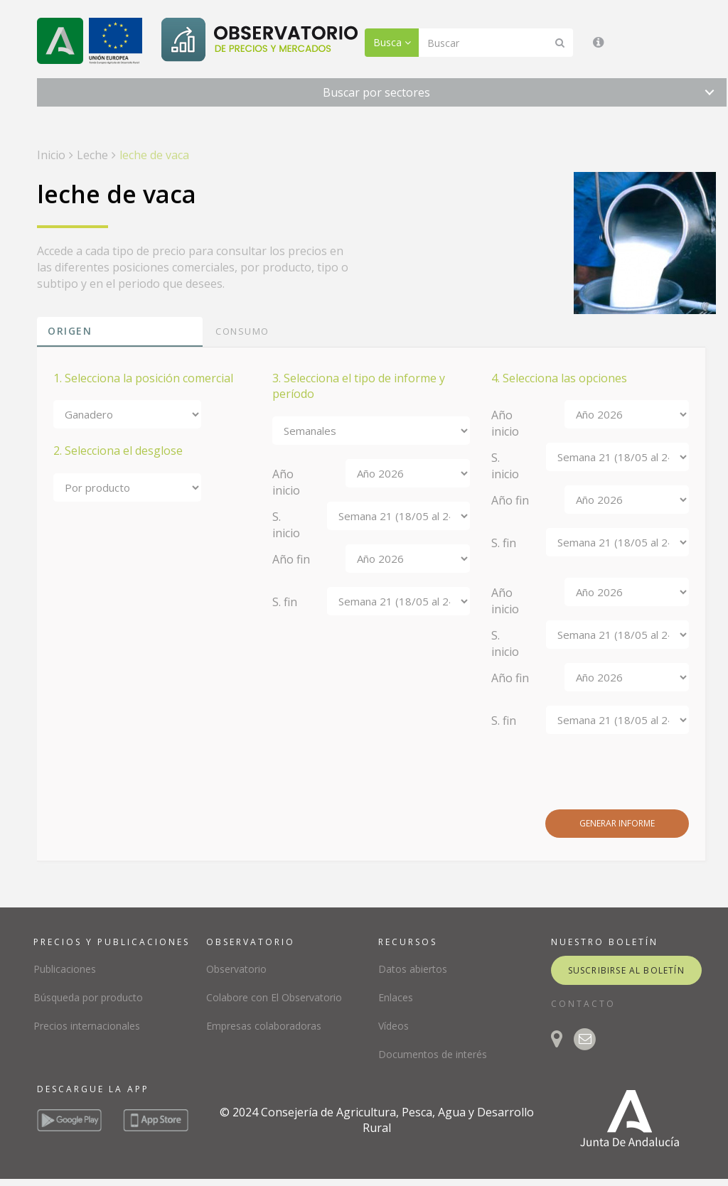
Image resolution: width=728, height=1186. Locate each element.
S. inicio (286, 525)
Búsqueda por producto (88, 997)
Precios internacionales (86, 1026)
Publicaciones (64, 969)
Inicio (51, 155)
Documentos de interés (432, 1054)
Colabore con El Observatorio (274, 997)
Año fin (291, 559)
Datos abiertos (412, 969)
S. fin (284, 602)
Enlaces (395, 997)
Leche (92, 155)
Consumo (242, 331)
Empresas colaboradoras (263, 1026)
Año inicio (286, 482)
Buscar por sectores (376, 92)
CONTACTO (583, 1004)
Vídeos (393, 1026)
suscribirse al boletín (626, 970)
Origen (70, 331)
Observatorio (236, 969)
